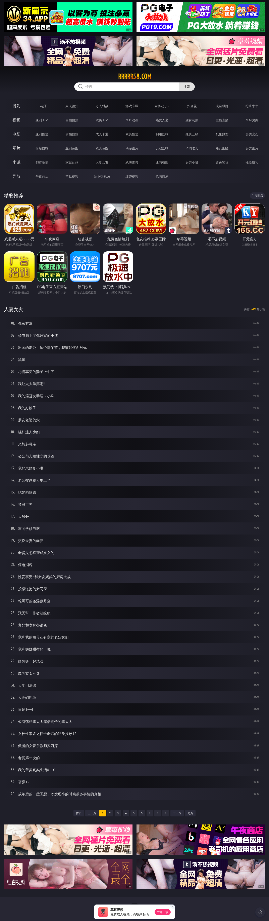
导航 (16, 176)
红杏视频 (131, 176)
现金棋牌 (222, 106)
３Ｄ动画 (131, 120)
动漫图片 (131, 148)
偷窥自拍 (42, 148)
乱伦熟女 (222, 134)
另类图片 (252, 148)
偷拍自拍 (71, 134)
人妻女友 (102, 162)
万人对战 (102, 106)
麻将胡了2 (162, 106)
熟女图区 (222, 148)
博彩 (16, 106)
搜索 (186, 86)
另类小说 (191, 162)
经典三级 (191, 134)
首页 (79, 813)
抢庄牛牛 (252, 106)
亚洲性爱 (42, 134)
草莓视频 (71, 176)
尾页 (190, 813)
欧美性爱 (131, 134)
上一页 (92, 813)
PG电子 (42, 106)
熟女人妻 (162, 120)
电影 (16, 134)
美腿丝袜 (162, 148)
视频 (16, 120)
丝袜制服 (191, 120)
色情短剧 (162, 176)
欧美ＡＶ (102, 120)
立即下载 (162, 912)
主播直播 (222, 120)
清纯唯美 (191, 148)
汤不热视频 (102, 176)
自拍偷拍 (71, 120)
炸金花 (192, 106)
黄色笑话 (222, 162)
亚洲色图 (71, 148)
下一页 (177, 813)
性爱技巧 (252, 162)
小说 (16, 162)
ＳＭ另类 (252, 120)
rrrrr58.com (134, 76)
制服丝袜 (162, 134)
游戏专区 (131, 106)
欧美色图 (102, 148)
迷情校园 (162, 162)
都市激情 (42, 162)
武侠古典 (131, 162)
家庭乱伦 (71, 162)
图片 (16, 148)
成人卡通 (102, 134)
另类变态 (252, 134)
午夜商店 (42, 176)
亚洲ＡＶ (42, 120)
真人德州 (71, 106)
